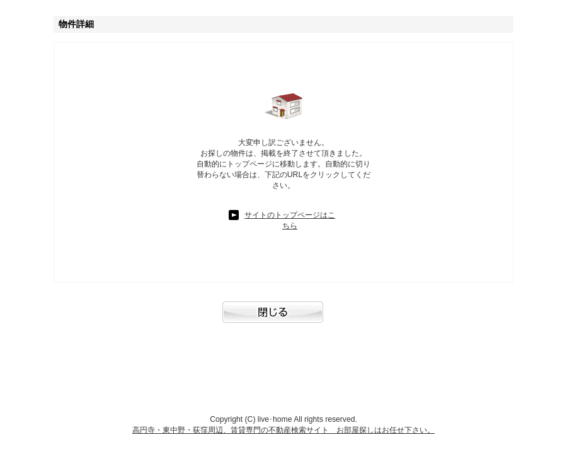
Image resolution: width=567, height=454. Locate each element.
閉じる (283, 318)
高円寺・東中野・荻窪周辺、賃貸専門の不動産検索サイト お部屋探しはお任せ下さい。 (283, 430)
